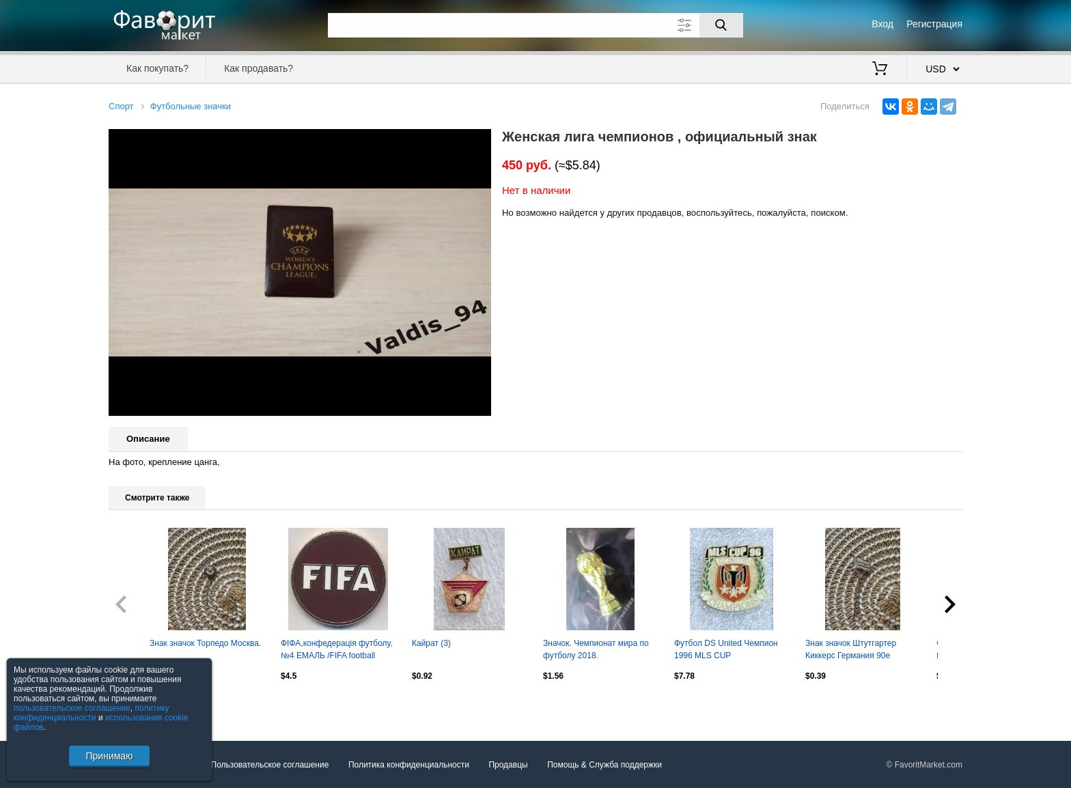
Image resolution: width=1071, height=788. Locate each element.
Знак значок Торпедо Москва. (205, 643)
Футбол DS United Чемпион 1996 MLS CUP (726, 649)
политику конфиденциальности (91, 712)
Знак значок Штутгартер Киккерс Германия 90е (850, 649)
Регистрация (934, 23)
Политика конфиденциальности (408, 765)
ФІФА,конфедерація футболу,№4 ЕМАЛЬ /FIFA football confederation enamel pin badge (337, 650)
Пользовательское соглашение (270, 765)
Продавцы (507, 765)
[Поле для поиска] (535, 25)
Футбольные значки (190, 106)
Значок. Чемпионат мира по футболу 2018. (596, 649)
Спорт (121, 106)
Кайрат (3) (431, 643)
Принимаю (109, 755)
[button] (479, 141)
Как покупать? (157, 68)
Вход (882, 23)
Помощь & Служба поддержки (604, 765)
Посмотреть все (139, 704)
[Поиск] (721, 25)
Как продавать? (258, 68)
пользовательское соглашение (72, 708)
